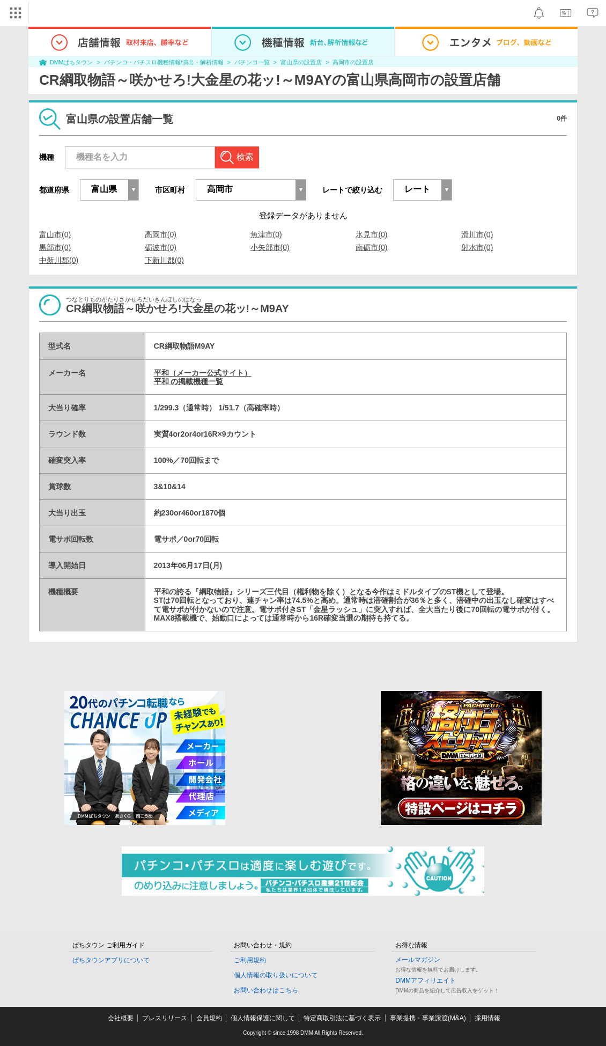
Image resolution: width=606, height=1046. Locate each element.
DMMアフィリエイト (425, 980)
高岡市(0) (160, 234)
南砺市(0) (371, 247)
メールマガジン (417, 959)
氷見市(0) (371, 234)
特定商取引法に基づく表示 (342, 1018)
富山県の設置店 (301, 62)
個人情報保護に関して (263, 1018)
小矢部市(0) (270, 247)
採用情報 (487, 1018)
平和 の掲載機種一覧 (189, 381)
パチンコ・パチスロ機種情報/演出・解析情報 (164, 62)
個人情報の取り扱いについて (275, 975)
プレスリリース (164, 1018)
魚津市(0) (266, 234)
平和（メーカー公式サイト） (203, 373)
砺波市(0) (160, 247)
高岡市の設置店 (353, 62)
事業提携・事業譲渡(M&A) (428, 1018)
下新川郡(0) (164, 260)
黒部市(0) (55, 247)
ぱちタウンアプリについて (111, 960)
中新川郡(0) (58, 260)
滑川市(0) (477, 234)
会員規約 (209, 1018)
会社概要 (121, 1018)
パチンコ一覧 (252, 62)
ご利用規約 (250, 960)
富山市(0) (55, 234)
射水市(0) (477, 247)
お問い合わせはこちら (266, 990)
